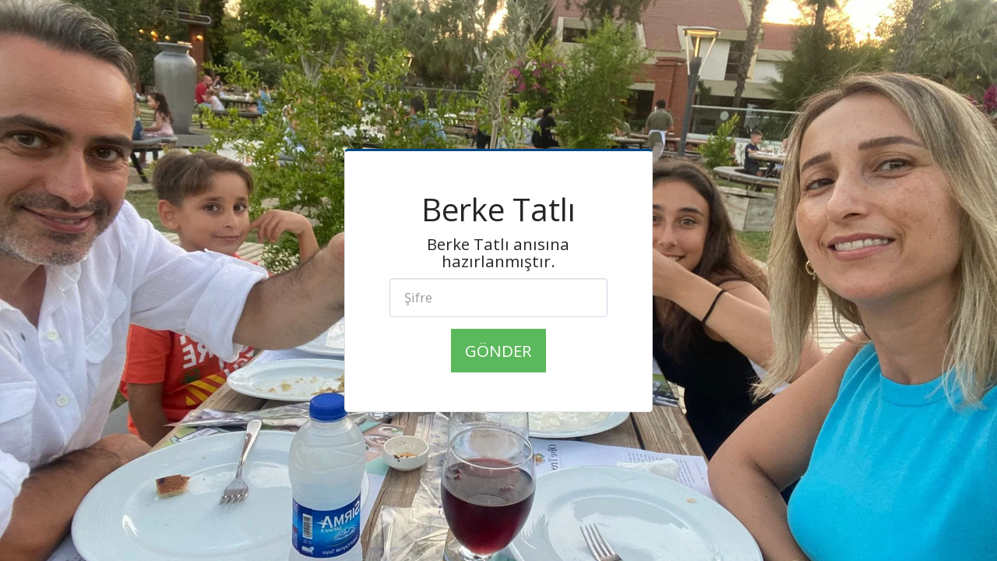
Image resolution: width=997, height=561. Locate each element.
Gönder (498, 351)
